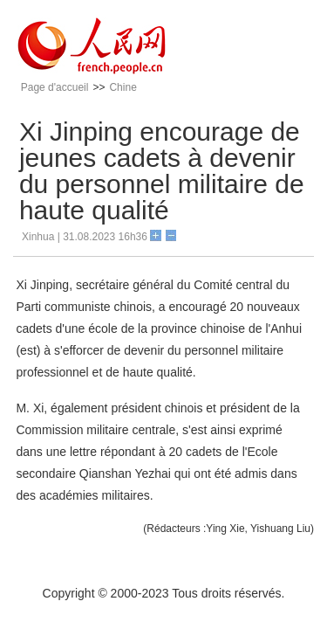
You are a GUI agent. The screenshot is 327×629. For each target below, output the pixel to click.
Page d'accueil (55, 87)
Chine (122, 87)
